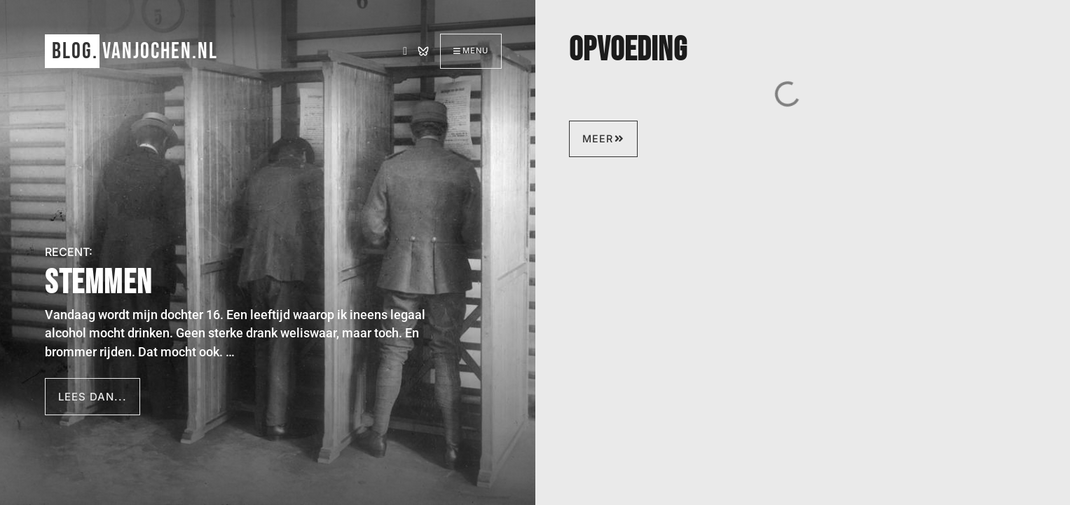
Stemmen (98, 283)
